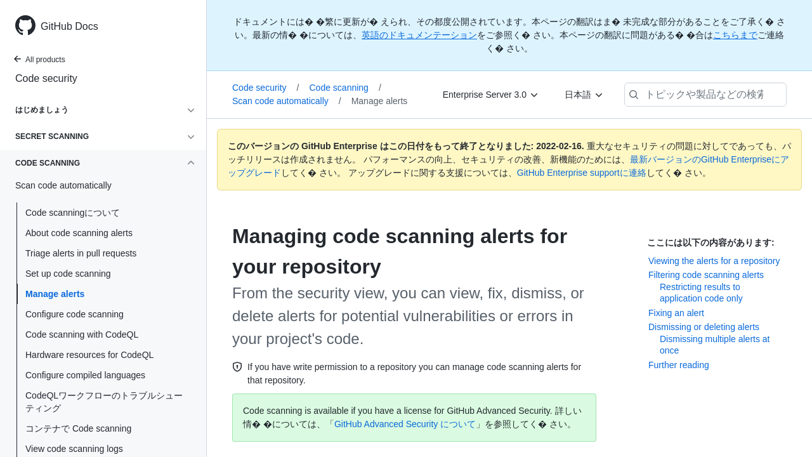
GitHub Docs (69, 26)
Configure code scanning (74, 314)
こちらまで (735, 35)
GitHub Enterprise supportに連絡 (581, 173)
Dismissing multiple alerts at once (715, 344)
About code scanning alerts (79, 233)
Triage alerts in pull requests (80, 253)
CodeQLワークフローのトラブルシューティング (104, 401)
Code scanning (345, 88)
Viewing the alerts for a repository (714, 261)
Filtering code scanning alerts (706, 275)
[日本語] (584, 94)
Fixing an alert (676, 313)
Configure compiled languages (85, 375)
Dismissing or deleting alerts (703, 327)
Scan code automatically (286, 101)
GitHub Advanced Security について (405, 424)
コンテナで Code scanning (78, 428)
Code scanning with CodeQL (81, 334)
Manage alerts (54, 294)
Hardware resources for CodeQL (89, 355)
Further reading (678, 365)
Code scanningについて (72, 213)
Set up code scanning (68, 273)
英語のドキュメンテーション (419, 35)
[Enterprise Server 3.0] (491, 94)
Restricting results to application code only (701, 292)
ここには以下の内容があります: (711, 242)
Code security (46, 78)
